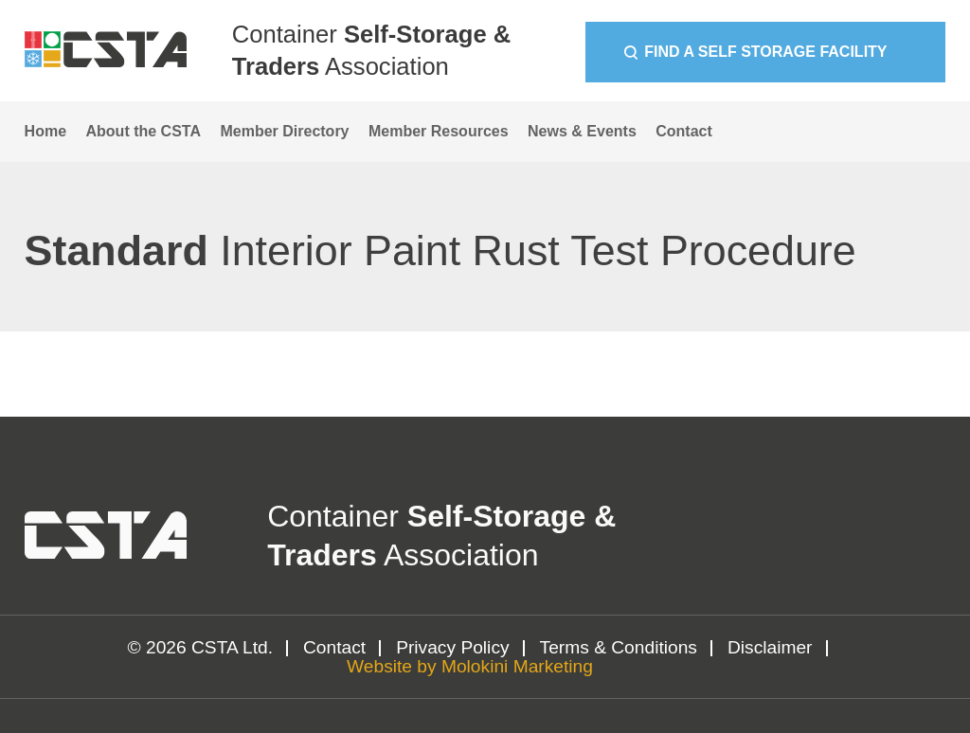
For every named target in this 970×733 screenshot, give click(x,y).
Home (45, 131)
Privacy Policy (452, 647)
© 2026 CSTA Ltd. (201, 647)
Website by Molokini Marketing (470, 666)
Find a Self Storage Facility (765, 52)
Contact (684, 131)
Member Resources (438, 131)
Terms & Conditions (618, 647)
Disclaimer (770, 647)
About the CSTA (143, 131)
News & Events (582, 131)
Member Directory (284, 131)
